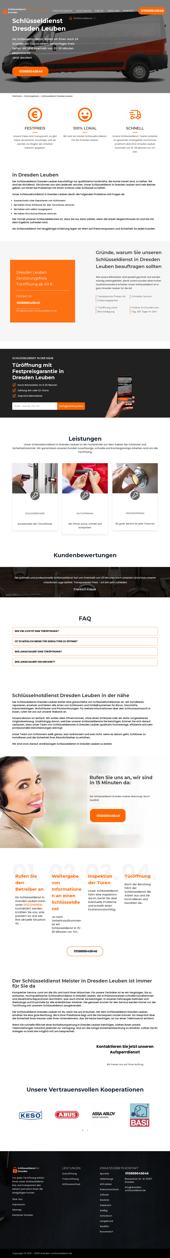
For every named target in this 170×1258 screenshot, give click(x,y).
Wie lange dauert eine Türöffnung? (38, 651)
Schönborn (106, 1215)
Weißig (103, 1210)
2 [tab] (87, 1130)
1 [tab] (82, 1130)
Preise (99, 10)
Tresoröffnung (135, 513)
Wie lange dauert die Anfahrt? (35, 661)
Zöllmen (104, 1194)
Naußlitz (104, 1226)
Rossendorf (106, 1231)
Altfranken (106, 1184)
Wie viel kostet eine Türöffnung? (37, 631)
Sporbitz (104, 1173)
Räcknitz (104, 1200)
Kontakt (128, 10)
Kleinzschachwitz (109, 1189)
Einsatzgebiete (62, 10)
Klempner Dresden (22, 1215)
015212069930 (33, 905)
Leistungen (83, 10)
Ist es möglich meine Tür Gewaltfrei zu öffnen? (46, 641)
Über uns (113, 10)
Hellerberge (106, 1178)
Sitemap (17, 1209)
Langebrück (106, 1221)
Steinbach (105, 1205)
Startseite (42, 10)
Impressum (18, 1204)
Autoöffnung (84, 513)
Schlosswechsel (35, 513)
